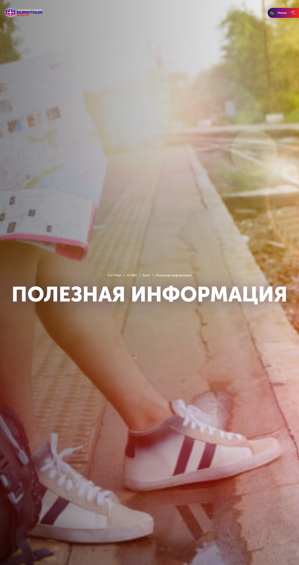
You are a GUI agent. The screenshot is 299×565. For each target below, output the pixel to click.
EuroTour (115, 275)
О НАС (132, 275)
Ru (272, 13)
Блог (146, 275)
